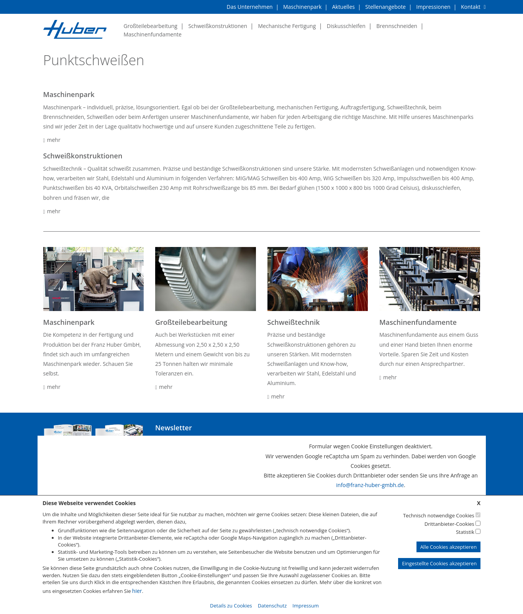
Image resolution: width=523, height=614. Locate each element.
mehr (52, 139)
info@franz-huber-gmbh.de (370, 485)
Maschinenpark (302, 6)
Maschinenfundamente (153, 34)
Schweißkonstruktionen (217, 26)
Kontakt (470, 6)
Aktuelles (343, 6)
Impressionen (433, 6)
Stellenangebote (385, 6)
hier (137, 590)
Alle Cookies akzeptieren (448, 546)
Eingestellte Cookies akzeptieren (439, 563)
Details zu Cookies (231, 605)
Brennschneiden (396, 26)
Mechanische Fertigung (287, 26)
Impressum (305, 605)
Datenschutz (272, 605)
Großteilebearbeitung (150, 26)
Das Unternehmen (250, 6)
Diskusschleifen (346, 26)
